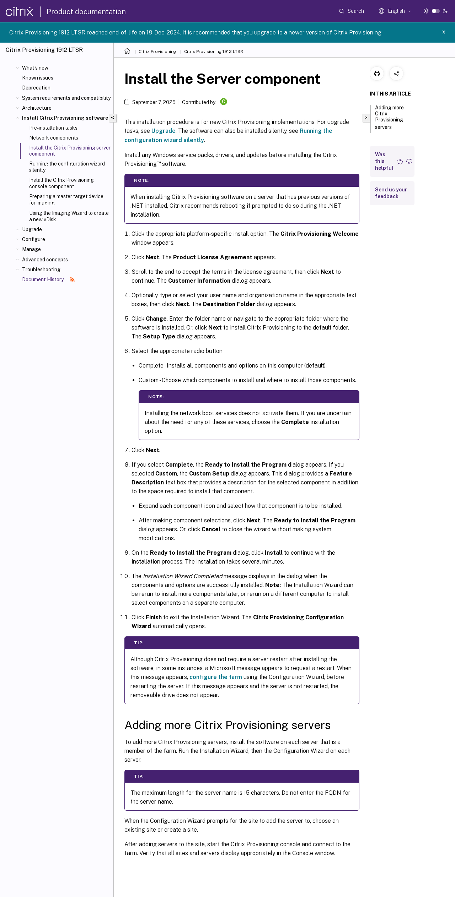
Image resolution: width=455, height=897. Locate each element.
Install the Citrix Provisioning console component (61, 183)
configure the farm (215, 677)
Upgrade (32, 229)
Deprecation (36, 88)
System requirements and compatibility (66, 98)
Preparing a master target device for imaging (66, 200)
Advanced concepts (45, 259)
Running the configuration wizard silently (67, 167)
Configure (33, 239)
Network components (53, 138)
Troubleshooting (41, 269)
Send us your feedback (391, 193)
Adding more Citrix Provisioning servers (389, 117)
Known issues (37, 78)
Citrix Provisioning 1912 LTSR (213, 51)
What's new (35, 68)
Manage (31, 249)
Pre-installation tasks (53, 128)
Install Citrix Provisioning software (65, 118)
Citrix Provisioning (157, 51)
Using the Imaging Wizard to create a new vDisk (69, 216)
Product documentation (86, 11)
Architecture (37, 108)
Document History (48, 279)
